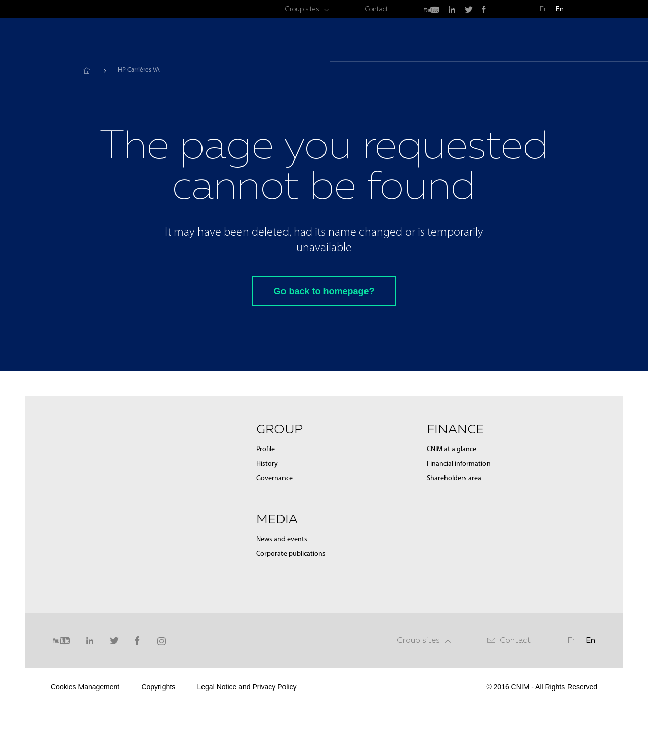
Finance (523, 41)
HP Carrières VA (139, 70)
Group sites (302, 9)
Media (477, 41)
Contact (376, 9)
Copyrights (158, 687)
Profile (265, 449)
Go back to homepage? (323, 291)
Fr (543, 9)
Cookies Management (85, 687)
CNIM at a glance (451, 449)
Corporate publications (291, 554)
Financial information (459, 464)
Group (434, 41)
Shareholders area (454, 478)
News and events (281, 539)
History (267, 464)
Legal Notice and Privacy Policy (246, 687)
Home (86, 70)
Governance (274, 478)
